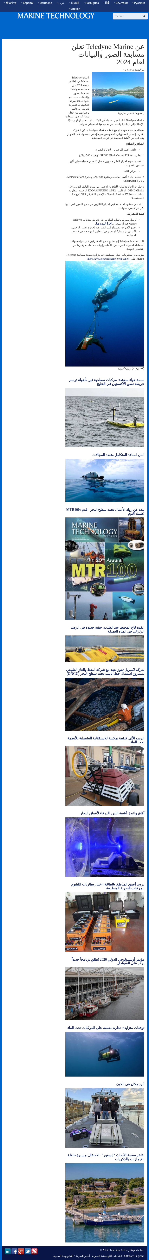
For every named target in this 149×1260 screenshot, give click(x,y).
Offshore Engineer (134, 1256)
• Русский (138, 2)
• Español (27, 2)
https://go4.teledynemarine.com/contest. (108, 258)
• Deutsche (45, 2)
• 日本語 (74, 2)
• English (74, 8)
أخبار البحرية (83, 1256)
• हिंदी (107, 2)
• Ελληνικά (121, 2)
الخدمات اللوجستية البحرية (107, 1256)
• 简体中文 (10, 2)
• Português (91, 2)
